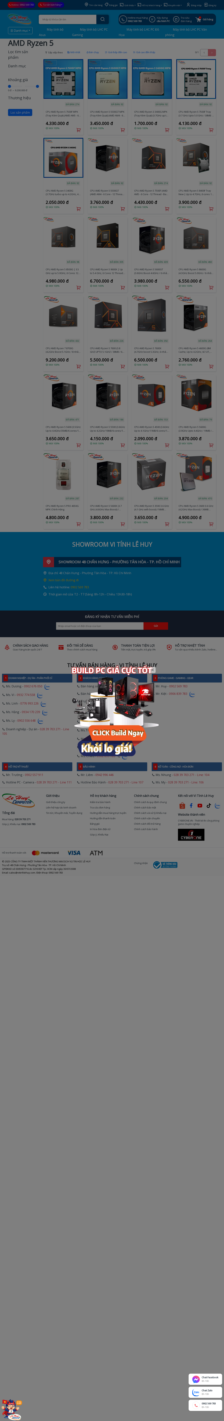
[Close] (153, 670)
